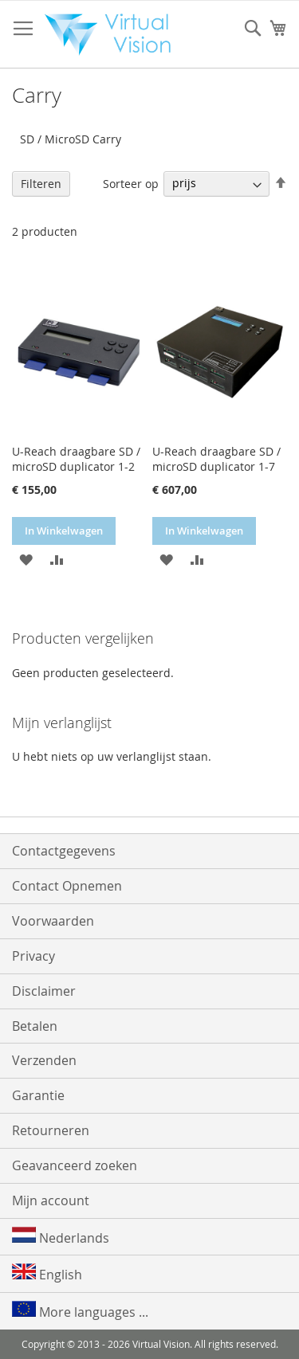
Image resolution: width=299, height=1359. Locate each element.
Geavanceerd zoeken (74, 1165)
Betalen (34, 1026)
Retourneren (50, 1130)
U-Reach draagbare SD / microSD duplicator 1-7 (216, 459)
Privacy (33, 956)
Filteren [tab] (41, 183)
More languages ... (80, 1311)
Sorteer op (131, 182)
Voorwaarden (53, 921)
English (47, 1273)
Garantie (38, 1095)
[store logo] (113, 34)
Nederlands (60, 1237)
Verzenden (44, 1060)
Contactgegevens (64, 851)
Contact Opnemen (67, 886)
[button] (26, 559)
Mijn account (50, 1200)
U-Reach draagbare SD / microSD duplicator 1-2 (76, 459)
